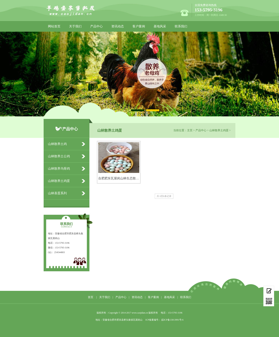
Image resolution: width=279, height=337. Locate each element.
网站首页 (54, 26)
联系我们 (181, 26)
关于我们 (75, 26)
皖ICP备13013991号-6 (172, 319)
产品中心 (96, 26)
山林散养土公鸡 (59, 156)
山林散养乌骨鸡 (59, 168)
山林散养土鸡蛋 (219, 130)
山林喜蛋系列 (57, 193)
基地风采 (160, 26)
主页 (190, 130)
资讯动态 (117, 26)
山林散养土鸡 (57, 144)
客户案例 (138, 26)
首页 (90, 297)
